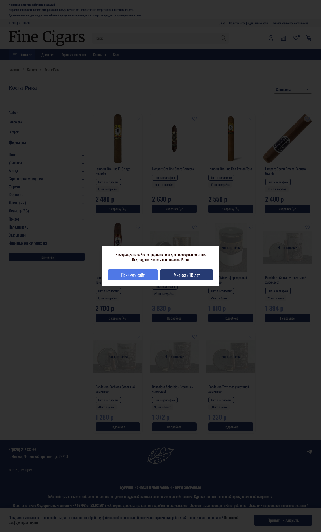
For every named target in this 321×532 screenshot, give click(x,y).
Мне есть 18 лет (187, 275)
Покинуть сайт (133, 275)
